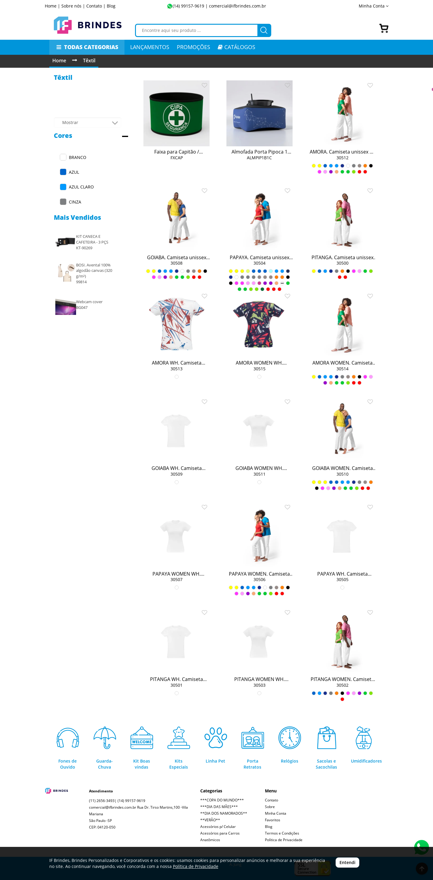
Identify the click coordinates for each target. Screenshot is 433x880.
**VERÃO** (210, 819)
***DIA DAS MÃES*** (219, 806)
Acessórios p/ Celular (218, 826)
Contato (271, 800)
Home (59, 60)
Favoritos (272, 819)
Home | (52, 6)
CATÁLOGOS (236, 47)
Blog (111, 6)
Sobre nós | (73, 6)
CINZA (75, 202)
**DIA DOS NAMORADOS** (223, 813)
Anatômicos (210, 839)
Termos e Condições (282, 833)
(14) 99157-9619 (188, 6)
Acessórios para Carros (220, 833)
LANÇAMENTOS (149, 47)
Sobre (270, 806)
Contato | (96, 6)
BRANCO (77, 157)
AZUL (74, 172)
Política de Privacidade (283, 839)
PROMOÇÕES (193, 47)
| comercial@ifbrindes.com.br (235, 6)
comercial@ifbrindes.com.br (112, 807)
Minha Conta (373, 6)
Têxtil (89, 60)
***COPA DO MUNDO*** (222, 800)
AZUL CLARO (81, 187)
